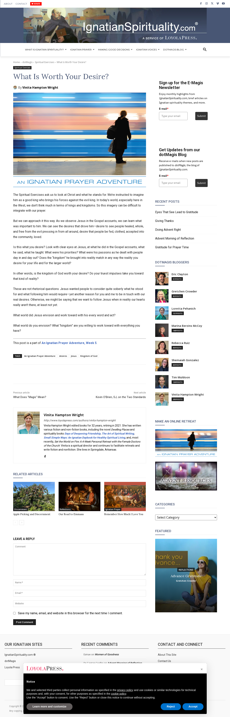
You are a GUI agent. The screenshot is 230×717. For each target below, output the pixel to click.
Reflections (65, 509)
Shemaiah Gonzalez (185, 360)
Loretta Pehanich (184, 308)
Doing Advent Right (168, 229)
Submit (201, 116)
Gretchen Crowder (184, 291)
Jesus (74, 355)
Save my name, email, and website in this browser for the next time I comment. (70, 613)
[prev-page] (15, 522)
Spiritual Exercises (44, 62)
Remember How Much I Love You (123, 514)
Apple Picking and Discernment (31, 514)
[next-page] (21, 522)
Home (16, 62)
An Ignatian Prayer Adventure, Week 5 (69, 343)
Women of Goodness (107, 654)
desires (63, 355)
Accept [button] (193, 706)
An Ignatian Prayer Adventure (39, 355)
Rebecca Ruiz (181, 343)
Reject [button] (171, 706)
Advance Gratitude (186, 576)
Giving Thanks (164, 221)
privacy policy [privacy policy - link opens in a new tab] (125, 690)
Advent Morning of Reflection (174, 238)
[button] (204, 49)
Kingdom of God (88, 355)
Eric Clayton (180, 274)
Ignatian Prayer (112, 509)
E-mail (164, 108)
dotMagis (27, 62)
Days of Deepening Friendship (83, 433)
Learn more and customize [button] (49, 706)
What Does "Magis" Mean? (29, 397)
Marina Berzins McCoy (187, 326)
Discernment (20, 509)
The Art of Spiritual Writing (118, 433)
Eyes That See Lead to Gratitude (176, 212)
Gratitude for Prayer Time (172, 247)
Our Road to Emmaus (71, 514)
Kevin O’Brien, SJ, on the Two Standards (121, 397)
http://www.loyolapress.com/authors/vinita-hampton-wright (80, 420)
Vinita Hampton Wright (40, 87)
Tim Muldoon (181, 377)
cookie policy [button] (118, 693)
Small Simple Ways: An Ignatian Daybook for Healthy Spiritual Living (84, 437)
